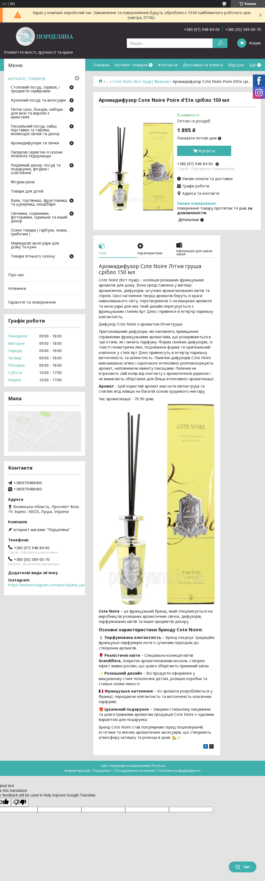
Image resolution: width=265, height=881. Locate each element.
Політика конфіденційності (180, 770)
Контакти (167, 64)
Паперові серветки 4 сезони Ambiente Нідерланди (36, 154)
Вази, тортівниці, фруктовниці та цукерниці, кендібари (39, 203)
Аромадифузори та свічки (35, 143)
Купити (206, 151)
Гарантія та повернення (32, 302)
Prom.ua (158, 765)
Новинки (17, 288)
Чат (242, 866)
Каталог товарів (131, 64)
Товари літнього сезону (33, 256)
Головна (101, 64)
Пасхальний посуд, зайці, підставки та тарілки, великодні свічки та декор (35, 130)
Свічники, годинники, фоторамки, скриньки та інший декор (39, 217)
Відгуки (236, 64)
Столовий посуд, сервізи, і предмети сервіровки (35, 89)
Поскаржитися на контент (135, 770)
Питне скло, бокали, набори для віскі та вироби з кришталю (37, 113)
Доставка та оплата (203, 64)
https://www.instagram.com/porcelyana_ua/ (46, 584)
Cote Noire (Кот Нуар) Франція (141, 81)
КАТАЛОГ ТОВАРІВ (26, 78)
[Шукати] (220, 43)
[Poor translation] (19, 802)
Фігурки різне (23, 182)
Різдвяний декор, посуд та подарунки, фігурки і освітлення (36, 169)
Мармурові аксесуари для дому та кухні (35, 245)
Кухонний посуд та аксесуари (38, 100)
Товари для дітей (27, 191)
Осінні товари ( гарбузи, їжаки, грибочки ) (39, 232)
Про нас (16, 274)
